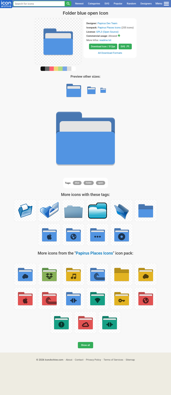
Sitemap (130, 359)
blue (77, 182)
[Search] (68, 3)
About (69, 359)
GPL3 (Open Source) (107, 31)
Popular (118, 3)
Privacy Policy (93, 359)
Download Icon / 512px (103, 46)
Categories (94, 3)
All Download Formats (110, 52)
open (100, 182)
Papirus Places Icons (109, 27)
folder (89, 182)
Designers (146, 3)
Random (131, 3)
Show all (85, 345)
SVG (106, 3)
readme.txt (105, 40)
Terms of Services (113, 359)
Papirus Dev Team (107, 23)
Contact (79, 359)
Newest (79, 3)
